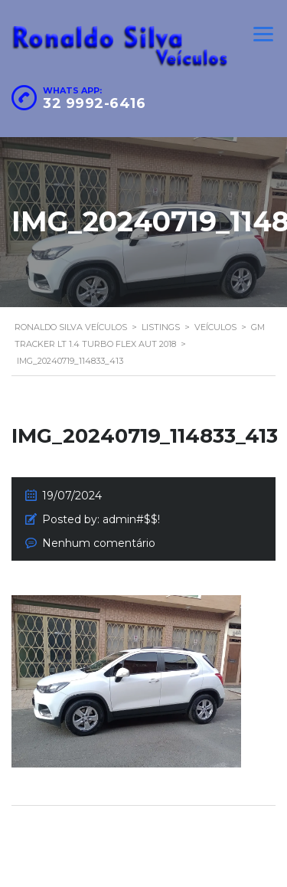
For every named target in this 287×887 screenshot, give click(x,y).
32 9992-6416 (94, 103)
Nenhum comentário (98, 543)
